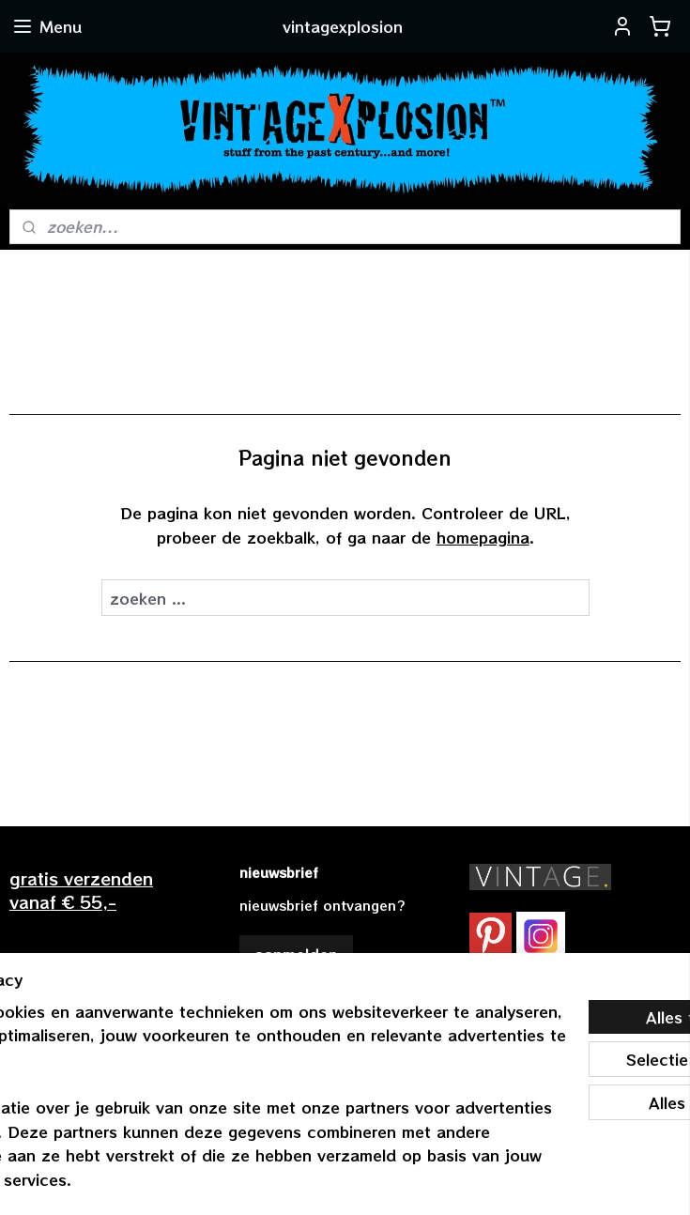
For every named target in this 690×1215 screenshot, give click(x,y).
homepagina (483, 536)
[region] (221, 1071)
